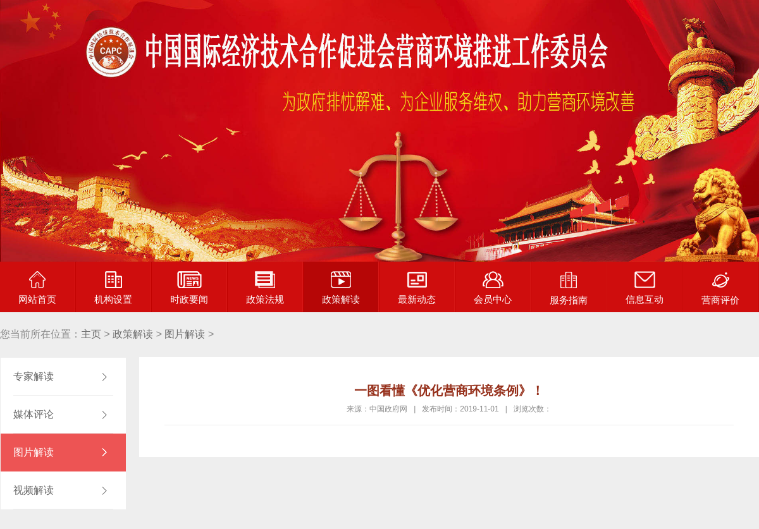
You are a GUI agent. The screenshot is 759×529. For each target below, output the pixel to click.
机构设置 (113, 288)
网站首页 (37, 288)
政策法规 (265, 288)
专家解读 (33, 376)
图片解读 (184, 334)
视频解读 (33, 490)
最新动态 (417, 288)
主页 (91, 334)
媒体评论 (33, 414)
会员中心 (493, 288)
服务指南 (569, 288)
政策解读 (341, 288)
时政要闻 (189, 288)
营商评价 (720, 288)
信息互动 (644, 288)
